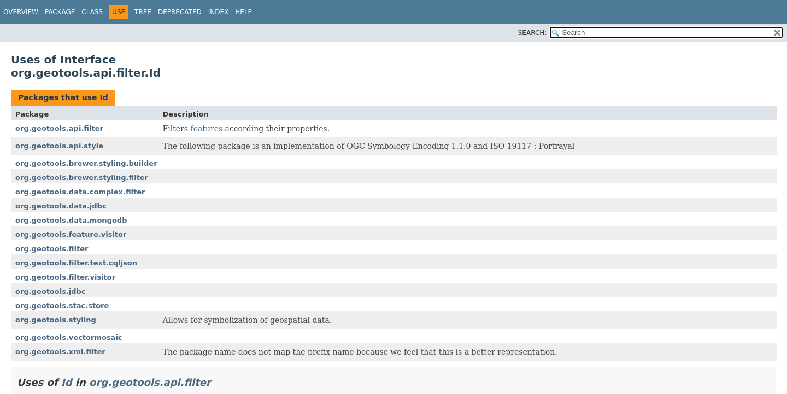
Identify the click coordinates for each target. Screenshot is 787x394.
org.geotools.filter (51, 249)
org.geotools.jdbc (50, 291)
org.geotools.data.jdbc (61, 206)
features (206, 128)
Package (60, 12)
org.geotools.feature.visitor (70, 234)
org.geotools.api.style (59, 146)
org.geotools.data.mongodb (71, 220)
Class (92, 12)
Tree (142, 12)
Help (243, 12)
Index (218, 12)
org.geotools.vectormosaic (68, 337)
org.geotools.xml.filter (60, 351)
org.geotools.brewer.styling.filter (81, 177)
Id (103, 97)
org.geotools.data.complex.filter (80, 192)
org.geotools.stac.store (62, 306)
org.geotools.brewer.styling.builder (86, 163)
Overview (20, 12)
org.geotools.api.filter (59, 128)
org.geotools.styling (55, 320)
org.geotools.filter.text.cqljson (76, 263)
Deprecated (180, 12)
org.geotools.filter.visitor (65, 277)
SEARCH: (532, 33)
